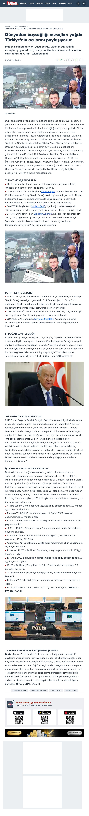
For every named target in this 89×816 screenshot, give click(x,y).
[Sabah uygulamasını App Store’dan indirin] (19, 717)
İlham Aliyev (48, 191)
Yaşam (31, 3)
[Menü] (4, 3)
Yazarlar (62, 3)
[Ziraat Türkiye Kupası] (78, 3)
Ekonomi (39, 3)
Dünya (47, 3)
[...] (81, 60)
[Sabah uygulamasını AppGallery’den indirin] (70, 717)
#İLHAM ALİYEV (56, 690)
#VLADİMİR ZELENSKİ (19, 690)
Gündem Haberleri (22, 26)
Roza (70, 3)
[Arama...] (84, 3)
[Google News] (62, 60)
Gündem (23, 3)
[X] (71, 60)
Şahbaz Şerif (38, 206)
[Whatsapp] (76, 60)
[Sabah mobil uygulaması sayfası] (11, 704)
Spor (54, 3)
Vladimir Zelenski (43, 213)
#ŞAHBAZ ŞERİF (71, 690)
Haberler (8, 26)
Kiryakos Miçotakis (44, 318)
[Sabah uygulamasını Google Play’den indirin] (44, 717)
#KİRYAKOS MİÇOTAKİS (38, 690)
